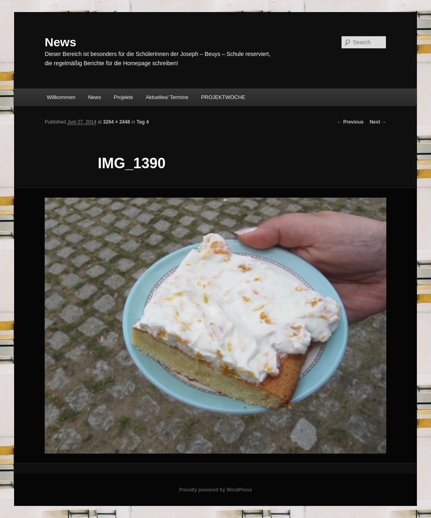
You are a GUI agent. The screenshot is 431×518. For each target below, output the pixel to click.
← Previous (350, 122)
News (60, 42)
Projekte (123, 97)
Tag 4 (143, 122)
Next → (378, 122)
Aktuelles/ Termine (167, 97)
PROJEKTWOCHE (223, 97)
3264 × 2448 (116, 122)
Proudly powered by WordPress (215, 490)
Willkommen (61, 97)
